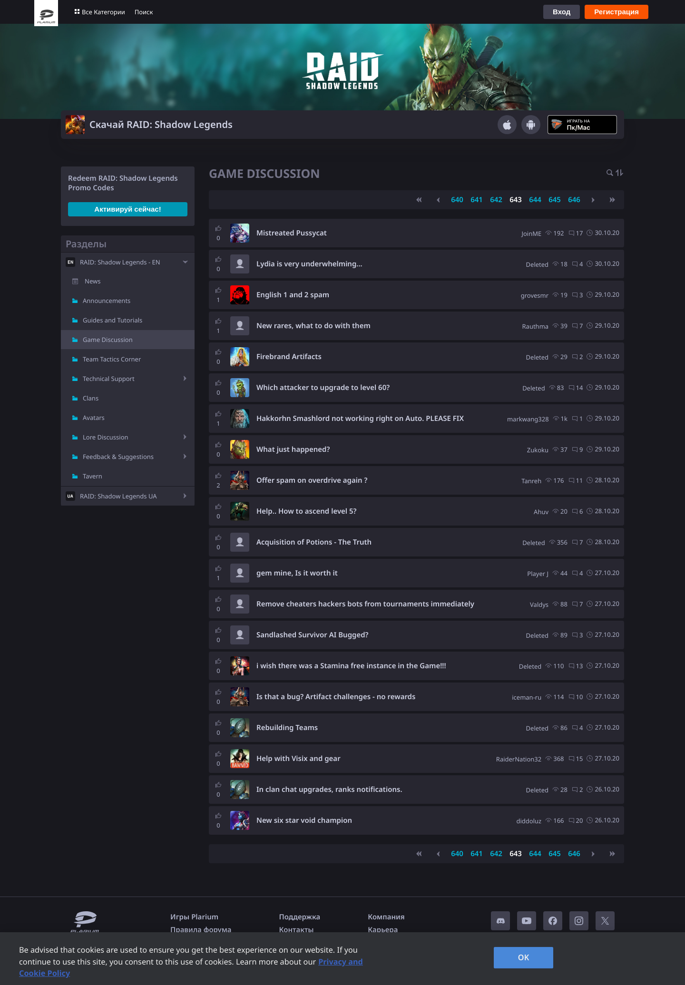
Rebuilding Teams (287, 727)
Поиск (144, 12)
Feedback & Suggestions (118, 456)
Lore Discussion (105, 437)
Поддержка (300, 917)
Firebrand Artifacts (289, 356)
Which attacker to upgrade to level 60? (323, 387)
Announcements (106, 300)
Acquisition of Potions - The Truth (314, 542)
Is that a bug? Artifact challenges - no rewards (335, 697)
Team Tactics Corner (112, 359)
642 (496, 200)
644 (535, 200)
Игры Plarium (194, 917)
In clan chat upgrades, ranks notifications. (329, 789)
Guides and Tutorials (112, 320)
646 (574, 200)
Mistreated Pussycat (291, 233)
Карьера (383, 930)
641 (476, 200)
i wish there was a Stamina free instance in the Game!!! (351, 666)
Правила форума (201, 930)
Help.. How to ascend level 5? (306, 511)
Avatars (94, 417)
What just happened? (293, 449)
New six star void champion (304, 820)
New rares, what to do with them (313, 326)
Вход (561, 12)
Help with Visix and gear (298, 758)
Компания (386, 917)
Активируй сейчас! (127, 209)
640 (457, 200)
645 (554, 200)
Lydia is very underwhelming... (309, 264)
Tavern (92, 476)
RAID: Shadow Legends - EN (120, 262)
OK (523, 957)
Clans (90, 398)
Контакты (296, 930)
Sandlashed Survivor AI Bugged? (312, 635)
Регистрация (616, 12)
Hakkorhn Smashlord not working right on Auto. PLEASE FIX (360, 418)
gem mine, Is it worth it (297, 573)
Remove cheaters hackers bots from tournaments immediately (365, 604)
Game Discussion (108, 339)
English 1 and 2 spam (292, 295)
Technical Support (109, 378)
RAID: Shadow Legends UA (118, 496)
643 (515, 200)
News (92, 281)
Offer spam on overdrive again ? (311, 480)
